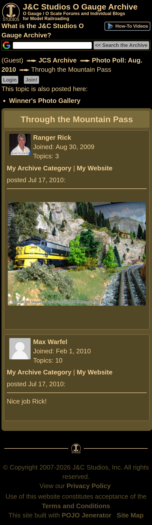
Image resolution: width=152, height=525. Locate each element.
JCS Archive (57, 60)
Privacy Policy (88, 486)
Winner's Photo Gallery (45, 100)
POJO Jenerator (86, 515)
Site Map (130, 515)
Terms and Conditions (76, 506)
